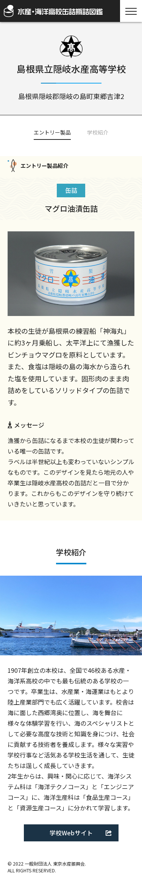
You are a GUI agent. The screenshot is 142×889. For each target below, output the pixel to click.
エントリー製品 (52, 132)
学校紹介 (97, 132)
